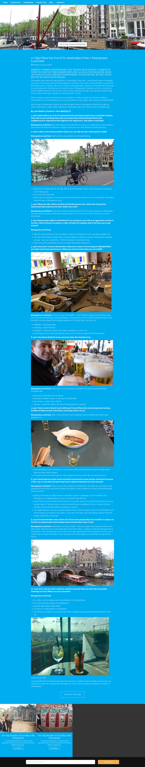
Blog (51, 2)
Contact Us (60, 2)
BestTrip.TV (66, 111)
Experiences (16, 2)
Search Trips (41, 2)
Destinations (28, 2)
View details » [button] (18, 748)
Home (5, 2)
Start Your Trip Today (72, 694)
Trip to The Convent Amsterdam (72, 44)
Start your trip (108, 762)
